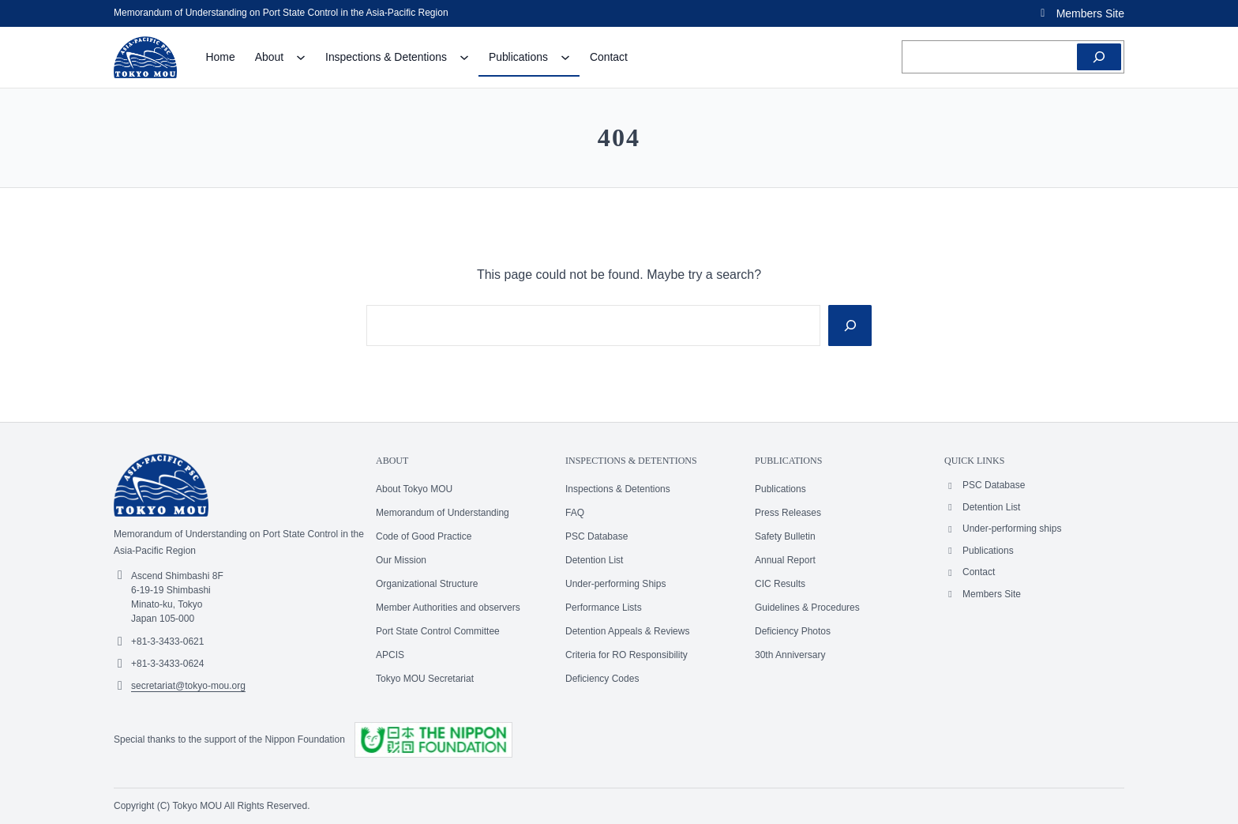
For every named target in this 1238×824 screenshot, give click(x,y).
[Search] (1099, 56)
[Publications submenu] (565, 57)
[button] (1080, 13)
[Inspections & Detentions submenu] (464, 57)
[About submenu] (301, 57)
